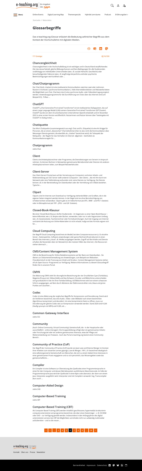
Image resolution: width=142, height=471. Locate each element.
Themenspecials (74, 14)
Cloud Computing (44, 230)
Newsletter (41, 452)
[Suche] (112, 5)
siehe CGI (36, 317)
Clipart (37, 192)
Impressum (91, 465)
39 (91, 430)
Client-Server (41, 171)
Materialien (47, 20)
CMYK (36, 272)
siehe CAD (36, 389)
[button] (23, 15)
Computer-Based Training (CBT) (53, 406)
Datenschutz (102, 465)
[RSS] (122, 465)
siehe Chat (37, 149)
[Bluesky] (118, 465)
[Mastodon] (114, 465)
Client (36, 156)
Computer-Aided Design (48, 385)
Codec (36, 292)
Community (40, 323)
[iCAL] (126, 465)
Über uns (24, 452)
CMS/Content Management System (55, 251)
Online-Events (38, 14)
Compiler (38, 365)
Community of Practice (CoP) (51, 344)
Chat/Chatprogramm (46, 83)
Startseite (36, 20)
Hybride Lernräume (92, 14)
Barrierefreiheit (79, 465)
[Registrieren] (124, 5)
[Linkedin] (110, 465)
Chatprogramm (42, 145)
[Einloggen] (118, 5)
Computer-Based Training (49, 396)
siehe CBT (36, 400)
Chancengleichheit (45, 63)
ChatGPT (38, 104)
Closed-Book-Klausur (46, 210)
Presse (32, 452)
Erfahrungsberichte (122, 14)
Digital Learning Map (56, 14)
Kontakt (16, 452)
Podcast (108, 14)
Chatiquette (40, 124)
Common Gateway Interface (51, 313)
